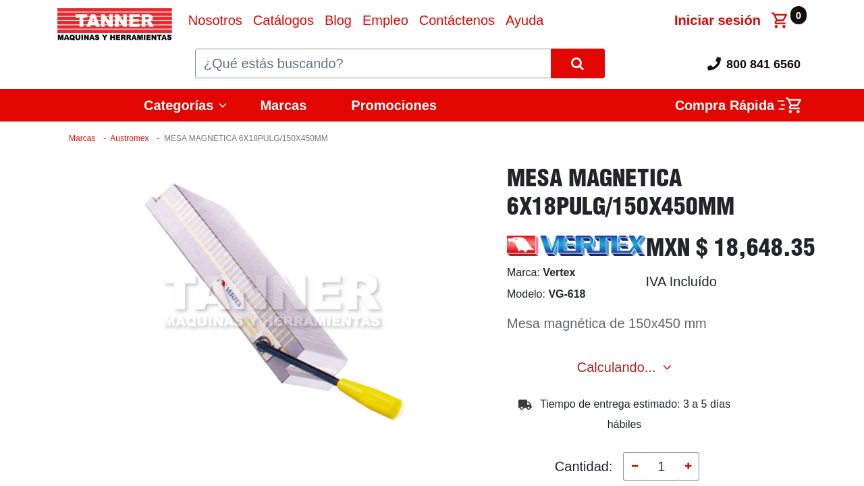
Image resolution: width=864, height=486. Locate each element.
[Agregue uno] (688, 466)
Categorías (178, 105)
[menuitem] (215, 20)
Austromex (129, 138)
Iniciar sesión (717, 20)
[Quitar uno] (634, 466)
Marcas (283, 105)
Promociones (394, 105)
